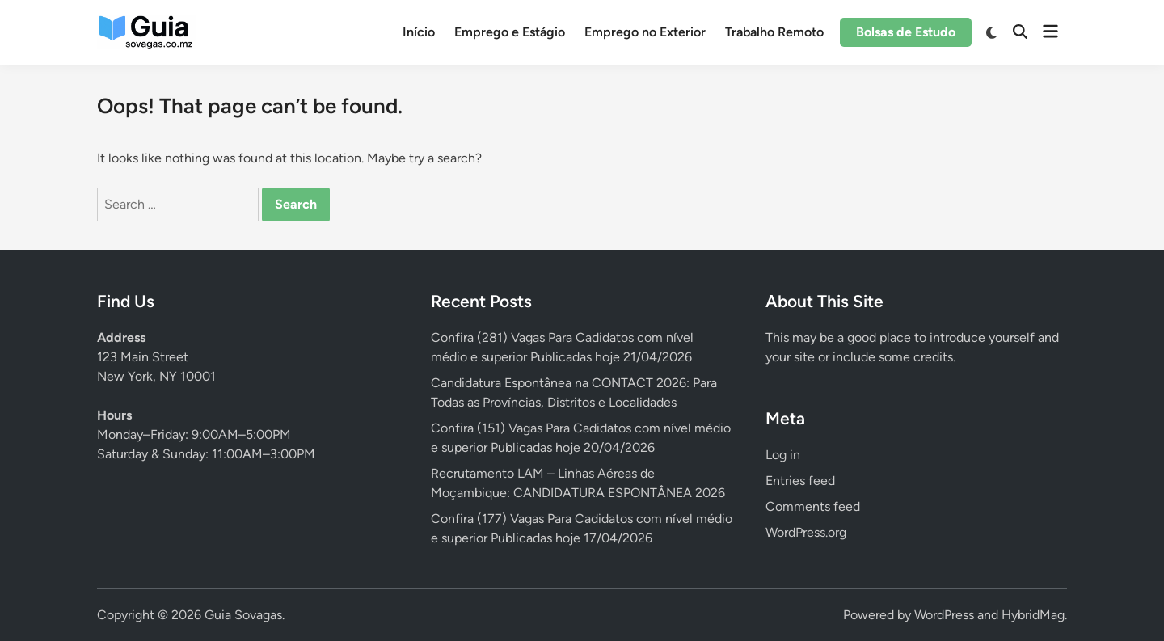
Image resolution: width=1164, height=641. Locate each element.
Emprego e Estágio (509, 32)
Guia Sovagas (243, 614)
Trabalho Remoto (774, 32)
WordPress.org (805, 532)
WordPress (944, 614)
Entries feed (800, 480)
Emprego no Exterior (645, 32)
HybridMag (1033, 614)
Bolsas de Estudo (905, 32)
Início (419, 32)
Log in (782, 454)
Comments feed (812, 506)
